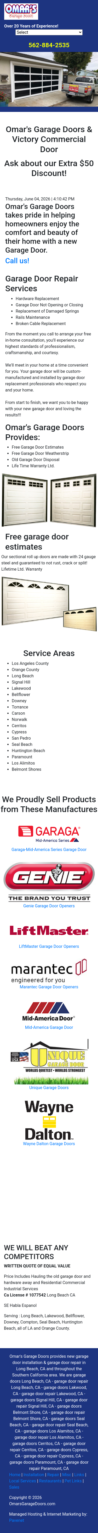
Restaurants (50, 1480)
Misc (66, 1474)
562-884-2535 (49, 45)
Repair (53, 1474)
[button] (7, 79)
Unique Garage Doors (49, 1087)
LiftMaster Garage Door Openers (49, 946)
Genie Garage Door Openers (49, 905)
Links (79, 1474)
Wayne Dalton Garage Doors (49, 1143)
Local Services (22, 1480)
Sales (14, 1487)
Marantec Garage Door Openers (49, 986)
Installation (34, 1474)
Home (14, 1474)
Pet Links (73, 1480)
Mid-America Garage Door (49, 1027)
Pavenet (16, 1520)
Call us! (17, 260)
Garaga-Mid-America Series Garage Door (49, 849)
